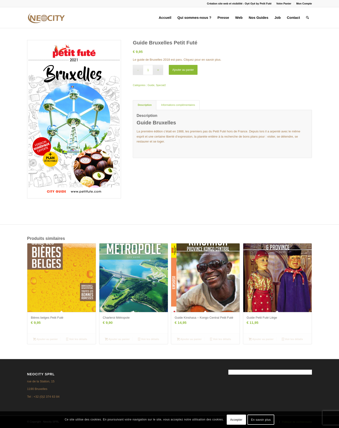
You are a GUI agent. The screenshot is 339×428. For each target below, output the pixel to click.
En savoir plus (261, 419)
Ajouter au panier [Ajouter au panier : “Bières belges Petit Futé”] (45, 339)
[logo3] (46, 17)
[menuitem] (284, 3)
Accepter (236, 419)
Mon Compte (304, 3)
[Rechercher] (307, 17)
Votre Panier (283, 3)
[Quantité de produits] (148, 70)
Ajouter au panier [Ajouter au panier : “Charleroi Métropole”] (117, 339)
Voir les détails (76, 339)
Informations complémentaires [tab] (178, 104)
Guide (151, 85)
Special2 (161, 85)
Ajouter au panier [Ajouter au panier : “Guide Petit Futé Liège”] (261, 339)
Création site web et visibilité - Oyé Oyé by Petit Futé (239, 3)
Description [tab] (145, 104)
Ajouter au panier (183, 69)
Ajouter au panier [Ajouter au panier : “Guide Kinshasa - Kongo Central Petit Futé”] (189, 339)
